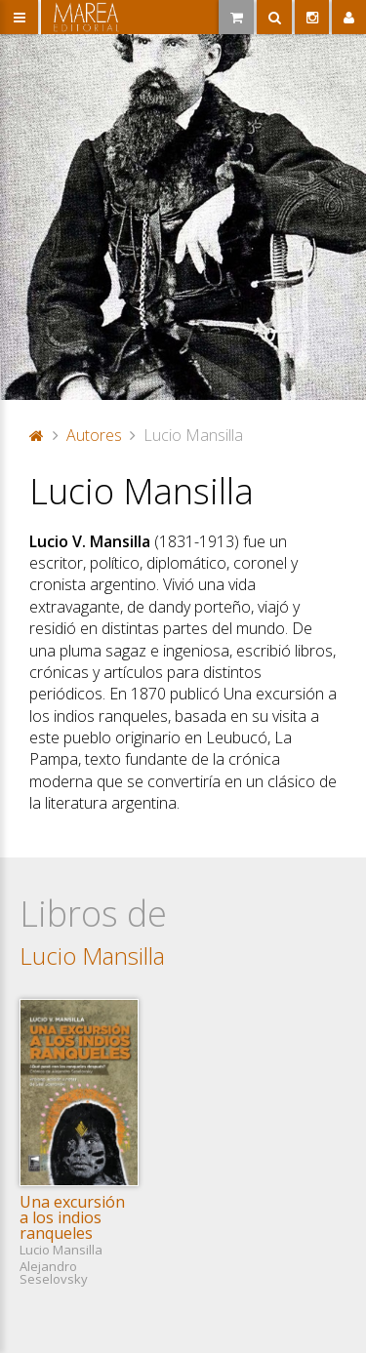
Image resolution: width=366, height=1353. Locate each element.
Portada (37, 435)
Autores (94, 435)
